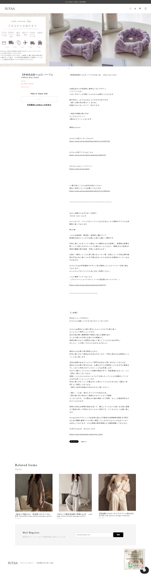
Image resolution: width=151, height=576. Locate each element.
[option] (75, 39)
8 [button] (79, 68)
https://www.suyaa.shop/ (79, 169)
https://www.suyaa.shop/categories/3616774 (87, 285)
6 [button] (76, 68)
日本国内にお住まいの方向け (39, 105)
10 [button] (82, 68)
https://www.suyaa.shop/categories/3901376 (87, 155)
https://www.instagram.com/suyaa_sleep (86, 434)
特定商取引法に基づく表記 (45, 563)
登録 (118, 535)
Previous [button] (3, 40)
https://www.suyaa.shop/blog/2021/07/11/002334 (89, 191)
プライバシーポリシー (27, 563)
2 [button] (70, 68)
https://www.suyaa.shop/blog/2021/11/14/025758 (89, 141)
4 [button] (73, 68)
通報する (84, 441)
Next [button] (147, 40)
